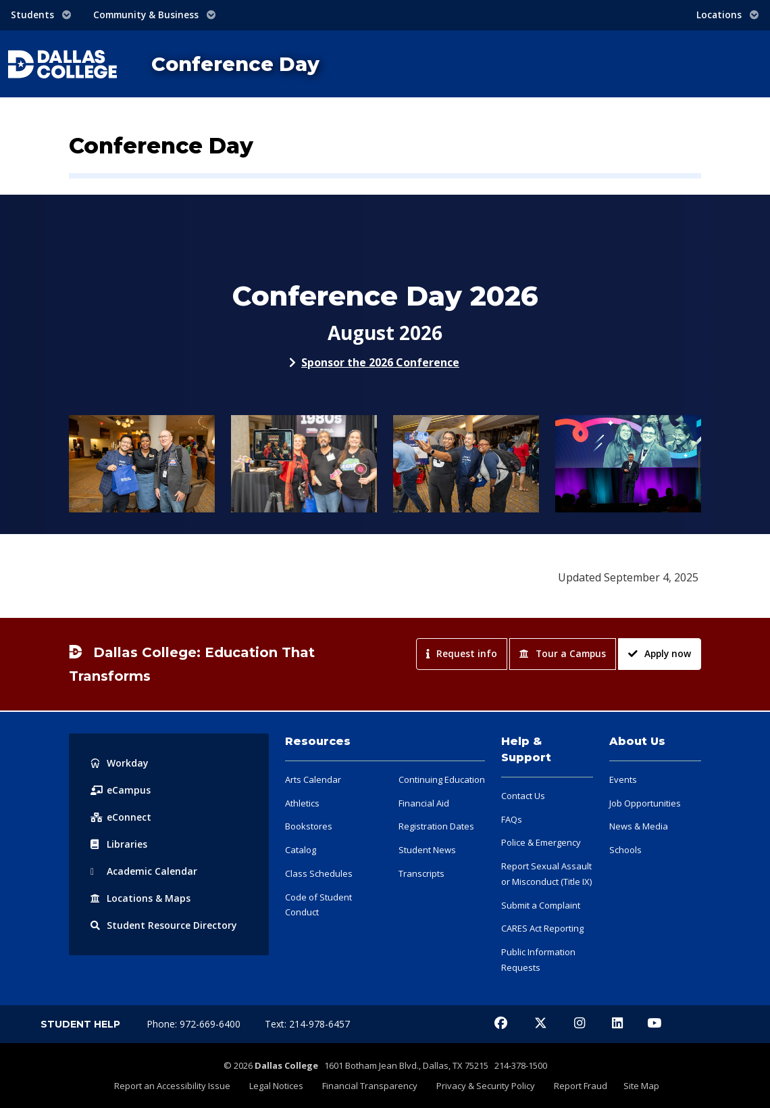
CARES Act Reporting (542, 928)
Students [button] (41, 14)
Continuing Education (442, 779)
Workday (120, 762)
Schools (625, 850)
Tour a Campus (562, 653)
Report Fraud (580, 1086)
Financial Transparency (369, 1086)
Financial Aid (424, 803)
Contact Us (523, 796)
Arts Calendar (313, 779)
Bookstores (308, 826)
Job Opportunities (645, 803)
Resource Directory (164, 925)
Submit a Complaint (540, 905)
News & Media (638, 826)
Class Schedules (319, 873)
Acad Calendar (144, 871)
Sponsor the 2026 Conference (380, 362)
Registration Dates (436, 826)
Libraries (119, 844)
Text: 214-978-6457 (307, 1023)
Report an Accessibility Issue (172, 1086)
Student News (427, 850)
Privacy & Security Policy (485, 1086)
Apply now (659, 653)
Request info (461, 653)
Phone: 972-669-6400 (195, 1023)
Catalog (300, 850)
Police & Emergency (541, 842)
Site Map (641, 1086)
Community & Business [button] (154, 14)
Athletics (302, 803)
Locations (140, 898)
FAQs (511, 819)
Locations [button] (727, 14)
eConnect (121, 817)
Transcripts (421, 873)
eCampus (121, 790)
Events (623, 779)
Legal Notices (276, 1086)
